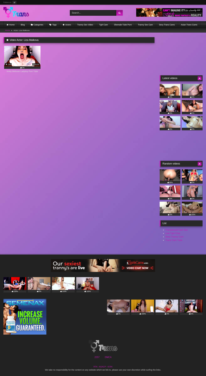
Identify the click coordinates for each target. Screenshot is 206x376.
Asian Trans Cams (189, 25)
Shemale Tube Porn (123, 25)
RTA (95, 367)
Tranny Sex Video (85, 25)
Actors (68, 25)
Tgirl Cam (103, 25)
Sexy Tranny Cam (174, 237)
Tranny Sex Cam (145, 25)
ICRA (110, 367)
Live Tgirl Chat (172, 233)
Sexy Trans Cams (167, 25)
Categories (38, 25)
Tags (54, 25)
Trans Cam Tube (173, 240)
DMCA (108, 357)
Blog (23, 25)
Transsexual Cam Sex (176, 230)
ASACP (102, 367)
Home (12, 25)
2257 (97, 357)
